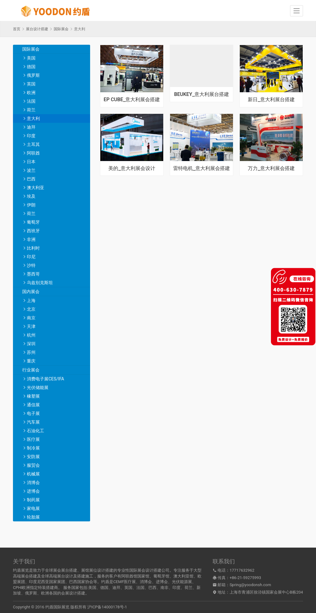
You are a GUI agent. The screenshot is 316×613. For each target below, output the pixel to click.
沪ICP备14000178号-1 (107, 607)
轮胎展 (33, 517)
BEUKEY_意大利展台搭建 (201, 94)
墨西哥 (33, 273)
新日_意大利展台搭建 (271, 99)
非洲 (31, 239)
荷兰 (31, 109)
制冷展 (33, 447)
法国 (31, 101)
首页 (16, 29)
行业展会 (31, 369)
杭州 (31, 335)
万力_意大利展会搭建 (271, 168)
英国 (31, 83)
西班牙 (33, 230)
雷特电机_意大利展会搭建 (201, 168)
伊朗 (31, 204)
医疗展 (33, 439)
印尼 (31, 256)
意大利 (33, 118)
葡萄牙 (33, 222)
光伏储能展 (37, 387)
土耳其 (33, 144)
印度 (31, 135)
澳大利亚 (35, 187)
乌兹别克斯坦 (40, 282)
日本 (31, 161)
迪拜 (31, 127)
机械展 (33, 473)
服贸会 (33, 465)
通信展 (33, 404)
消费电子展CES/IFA (45, 378)
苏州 (31, 352)
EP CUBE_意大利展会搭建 (132, 99)
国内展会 (31, 291)
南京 (31, 317)
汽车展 (33, 422)
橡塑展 (33, 396)
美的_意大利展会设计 (131, 168)
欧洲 (31, 92)
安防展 (33, 456)
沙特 (31, 265)
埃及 (31, 196)
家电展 (33, 508)
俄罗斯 (33, 75)
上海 (31, 300)
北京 (31, 309)
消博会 (33, 482)
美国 (31, 58)
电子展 (33, 413)
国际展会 (31, 49)
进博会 (33, 491)
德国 (31, 66)
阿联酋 (33, 153)
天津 (31, 326)
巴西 (31, 178)
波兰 (31, 170)
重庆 (31, 360)
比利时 (33, 248)
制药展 (33, 499)
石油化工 (35, 430)
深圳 (31, 343)
